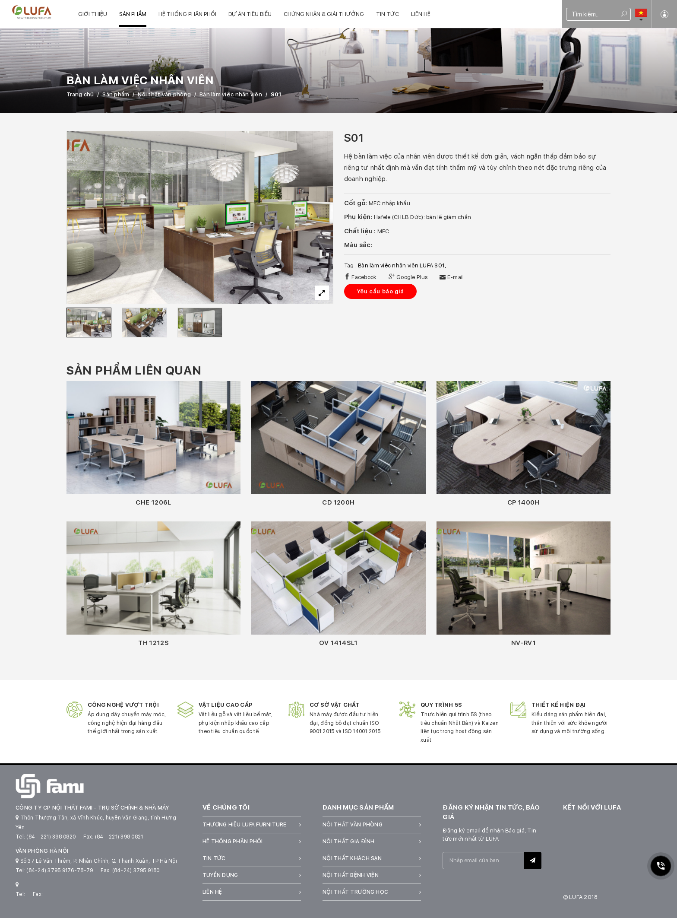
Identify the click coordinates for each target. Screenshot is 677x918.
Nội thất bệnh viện (351, 875)
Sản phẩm (132, 14)
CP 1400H (523, 502)
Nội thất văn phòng (164, 94)
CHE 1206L (153, 502)
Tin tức (387, 14)
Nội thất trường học (355, 892)
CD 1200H (338, 502)
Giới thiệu (92, 14)
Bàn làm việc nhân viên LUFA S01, (402, 265)
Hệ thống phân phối (187, 14)
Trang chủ (80, 94)
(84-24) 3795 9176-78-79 (59, 870)
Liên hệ (420, 14)
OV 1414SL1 (338, 643)
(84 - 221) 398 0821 (119, 837)
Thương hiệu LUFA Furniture (244, 825)
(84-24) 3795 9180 (135, 870)
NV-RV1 (523, 643)
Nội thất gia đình (348, 842)
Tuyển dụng (220, 875)
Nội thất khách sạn (352, 858)
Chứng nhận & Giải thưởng (324, 14)
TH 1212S (153, 643)
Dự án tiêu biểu (250, 14)
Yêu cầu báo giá (380, 291)
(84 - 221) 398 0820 (51, 837)
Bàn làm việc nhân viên (230, 94)
